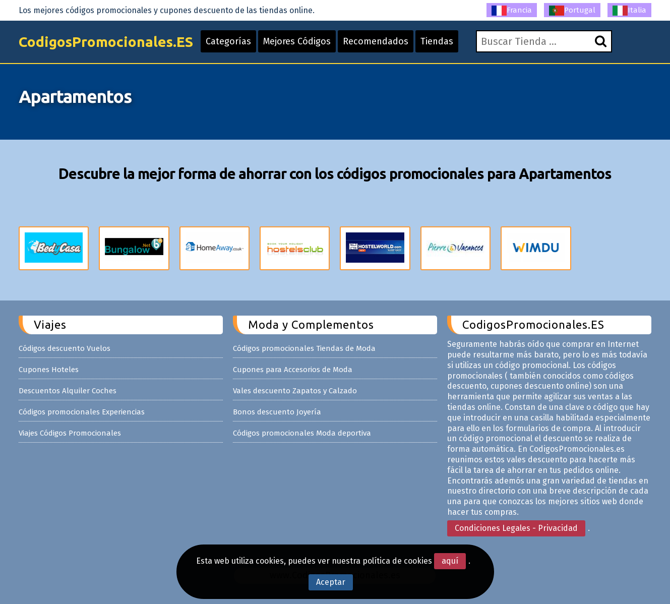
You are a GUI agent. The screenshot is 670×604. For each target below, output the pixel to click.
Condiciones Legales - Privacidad (516, 528)
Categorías (228, 41)
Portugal (572, 11)
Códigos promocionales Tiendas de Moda (304, 348)
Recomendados (375, 41)
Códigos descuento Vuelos (64, 348)
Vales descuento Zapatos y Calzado (295, 390)
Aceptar (330, 582)
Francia (512, 11)
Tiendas (436, 41)
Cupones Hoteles (49, 369)
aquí (450, 561)
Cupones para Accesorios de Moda (292, 369)
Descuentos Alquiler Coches (67, 390)
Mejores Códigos (297, 41)
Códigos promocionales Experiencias (82, 411)
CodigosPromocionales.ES (106, 41)
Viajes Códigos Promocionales (70, 433)
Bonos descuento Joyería (277, 411)
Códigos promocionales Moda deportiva (302, 433)
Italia (629, 11)
